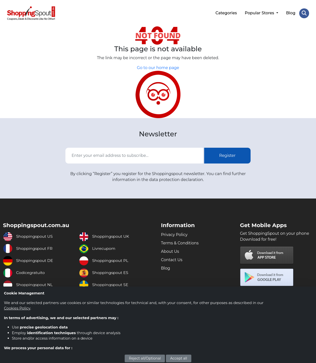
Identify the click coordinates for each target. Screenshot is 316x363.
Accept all (178, 358)
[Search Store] (304, 13)
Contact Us (172, 259)
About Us (170, 251)
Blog (290, 13)
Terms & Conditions (180, 242)
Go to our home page (158, 67)
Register (227, 155)
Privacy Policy (174, 234)
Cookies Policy (17, 308)
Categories (226, 13)
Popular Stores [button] (260, 13)
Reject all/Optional (145, 358)
